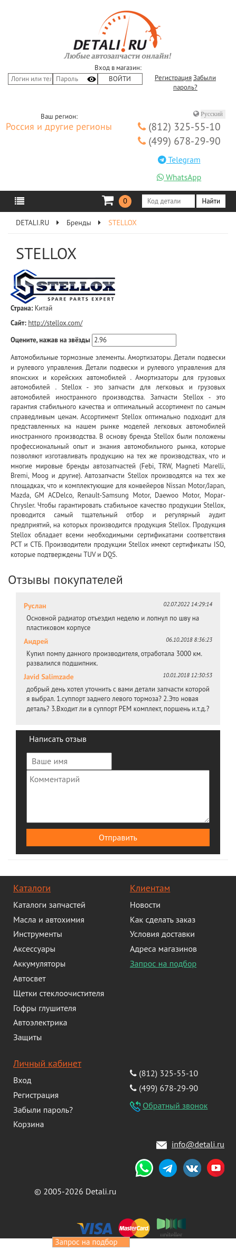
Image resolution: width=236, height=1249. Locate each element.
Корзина (28, 1124)
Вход (22, 1080)
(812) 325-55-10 (179, 126)
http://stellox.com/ (55, 322)
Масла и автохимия (48, 919)
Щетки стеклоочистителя (58, 993)
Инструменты (37, 933)
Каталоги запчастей (49, 904)
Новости (145, 904)
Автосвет (29, 978)
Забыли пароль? (43, 1109)
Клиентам (150, 888)
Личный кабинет (47, 1063)
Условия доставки (162, 933)
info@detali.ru (198, 1144)
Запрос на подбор (163, 963)
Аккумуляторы (39, 963)
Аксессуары (34, 948)
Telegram (179, 159)
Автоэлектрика (40, 1022)
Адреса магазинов (163, 948)
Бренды (79, 222)
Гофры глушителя (44, 1008)
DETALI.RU (32, 222)
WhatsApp (179, 177)
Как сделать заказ (162, 919)
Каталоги (32, 888)
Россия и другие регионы (59, 127)
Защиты (27, 1037)
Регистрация (173, 78)
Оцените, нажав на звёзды (50, 339)
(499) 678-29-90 (179, 140)
